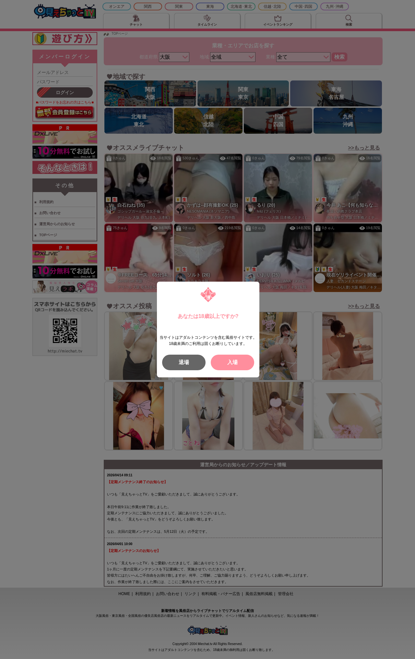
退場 (184, 362)
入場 (232, 362)
